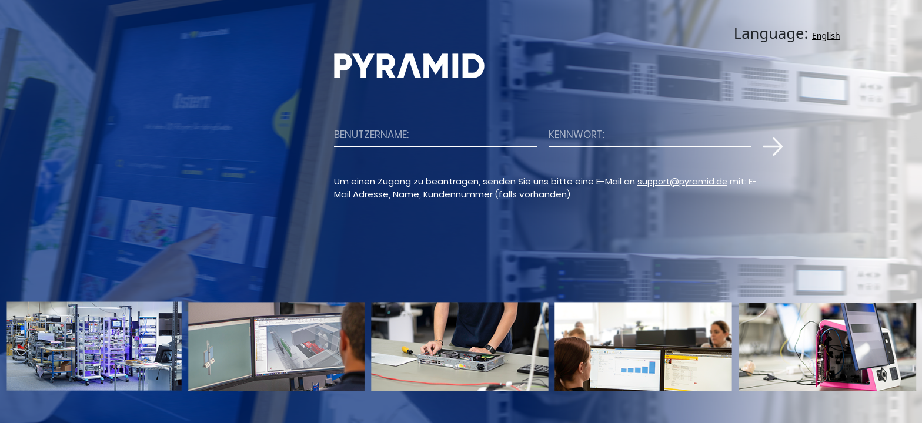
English (826, 35)
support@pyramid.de (682, 181)
